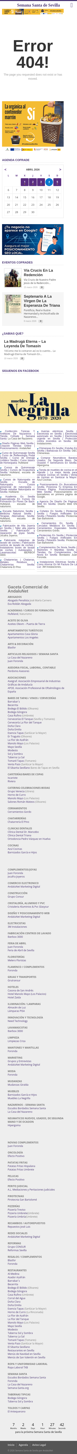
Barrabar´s (14, 701)
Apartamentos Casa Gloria (23, 634)
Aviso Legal (39, 1445)
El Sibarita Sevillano (19, 768)
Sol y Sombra (15, 754)
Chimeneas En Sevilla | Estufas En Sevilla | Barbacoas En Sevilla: (57, 449)
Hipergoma (14, 1125)
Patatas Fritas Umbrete (21, 1169)
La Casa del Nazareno (20, 657)
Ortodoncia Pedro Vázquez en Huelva (29, 839)
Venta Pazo (14, 764)
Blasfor (12, 647)
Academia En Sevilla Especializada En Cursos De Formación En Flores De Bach (17, 499)
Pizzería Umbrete (18, 1213)
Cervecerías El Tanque (20, 719)
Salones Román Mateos (21, 802)
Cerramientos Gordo (19, 812)
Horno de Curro (17, 795)
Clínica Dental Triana (19, 835)
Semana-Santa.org (18, 1388)
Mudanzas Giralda (18, 1084)
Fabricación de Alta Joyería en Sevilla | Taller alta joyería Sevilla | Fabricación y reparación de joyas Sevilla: (17, 529)
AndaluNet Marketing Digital (24, 886)
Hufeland (13, 614)
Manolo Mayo (15, 743)
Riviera (12, 781)
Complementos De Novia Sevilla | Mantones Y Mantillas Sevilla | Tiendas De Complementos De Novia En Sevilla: (57, 551)
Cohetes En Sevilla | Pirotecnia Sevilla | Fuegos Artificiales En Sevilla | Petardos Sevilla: (57, 514)
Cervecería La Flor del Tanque (25, 722)
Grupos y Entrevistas (19, 1061)
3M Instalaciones (17, 926)
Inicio (11, 1445)
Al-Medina (13, 1274)
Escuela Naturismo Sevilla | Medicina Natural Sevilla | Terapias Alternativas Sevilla (17, 514)
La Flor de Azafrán (18, 740)
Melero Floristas (17, 960)
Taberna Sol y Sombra (20, 1333)
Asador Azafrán (16, 1277)
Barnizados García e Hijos (22, 852)
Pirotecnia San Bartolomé (22, 1199)
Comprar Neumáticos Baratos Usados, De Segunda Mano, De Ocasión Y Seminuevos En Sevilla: (57, 460)
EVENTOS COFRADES (17, 262)
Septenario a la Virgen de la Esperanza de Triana (42, 301)
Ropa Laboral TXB (18, 1367)
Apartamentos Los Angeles (23, 637)
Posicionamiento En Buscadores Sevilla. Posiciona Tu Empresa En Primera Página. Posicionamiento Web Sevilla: (57, 488)
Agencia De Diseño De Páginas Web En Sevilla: (57, 502)
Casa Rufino (14, 715)
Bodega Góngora (17, 712)
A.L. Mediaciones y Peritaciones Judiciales (31, 1189)
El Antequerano (16, 1411)
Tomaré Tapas (16, 761)
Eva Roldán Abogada (19, 604)
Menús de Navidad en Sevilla (24, 1354)
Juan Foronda (15, 661)
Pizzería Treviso (16, 1209)
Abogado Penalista (18, 600)
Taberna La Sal (16, 757)
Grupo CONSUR (17, 1247)
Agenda (23, 1445)
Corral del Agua (16, 1298)
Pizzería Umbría (17, 1216)
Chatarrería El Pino (18, 822)
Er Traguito (14, 736)
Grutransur (14, 980)
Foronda (12, 970)
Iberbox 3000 (15, 937)
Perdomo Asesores (18, 671)
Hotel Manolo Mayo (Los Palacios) (27, 994)
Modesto (13, 750)
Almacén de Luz (17, 1007)
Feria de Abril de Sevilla (21, 950)
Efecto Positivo (16, 1156)
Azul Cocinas (15, 849)
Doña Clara (14, 726)
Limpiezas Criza (16, 1041)
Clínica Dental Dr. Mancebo (23, 832)
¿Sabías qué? (12, 333)
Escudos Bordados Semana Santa (27, 1108)
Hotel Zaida (14, 997)
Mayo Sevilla (15, 747)
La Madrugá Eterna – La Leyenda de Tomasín (25, 343)
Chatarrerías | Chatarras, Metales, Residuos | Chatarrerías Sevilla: (17, 562)
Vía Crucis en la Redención (38, 272)
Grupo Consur (16, 896)
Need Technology (18, 1021)
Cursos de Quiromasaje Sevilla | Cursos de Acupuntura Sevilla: (17, 470)
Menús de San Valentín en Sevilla (26, 1357)
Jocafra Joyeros (16, 876)
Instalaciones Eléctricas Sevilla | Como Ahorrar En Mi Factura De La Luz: (57, 564)
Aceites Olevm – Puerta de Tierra (26, 624)
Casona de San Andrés (20, 990)
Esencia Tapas (16, 733)
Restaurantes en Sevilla (21, 1350)
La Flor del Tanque (18, 1319)
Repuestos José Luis (19, 1226)
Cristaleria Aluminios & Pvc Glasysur (28, 906)
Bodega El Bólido (17, 708)
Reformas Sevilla (17, 1250)
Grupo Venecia (16, 791)
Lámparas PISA (16, 1011)
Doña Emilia (15, 729)
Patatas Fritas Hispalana (21, 1166)
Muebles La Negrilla (19, 1098)
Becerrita (13, 705)
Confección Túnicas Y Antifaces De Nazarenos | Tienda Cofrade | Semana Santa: (17, 435)
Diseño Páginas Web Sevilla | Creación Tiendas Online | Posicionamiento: (17, 446)
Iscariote (13, 778)
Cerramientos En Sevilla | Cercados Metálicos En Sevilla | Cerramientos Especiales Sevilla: (57, 526)
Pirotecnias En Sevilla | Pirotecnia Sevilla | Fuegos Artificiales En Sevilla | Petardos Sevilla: (57, 538)
